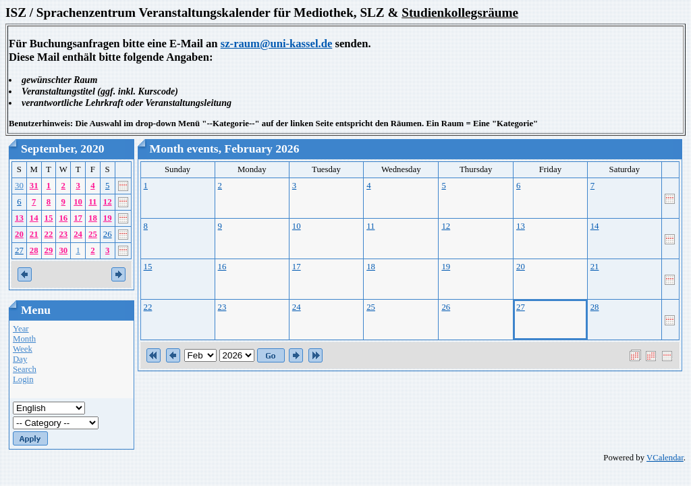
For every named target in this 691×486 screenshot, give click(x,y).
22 (49, 234)
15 (49, 218)
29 (49, 250)
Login (23, 379)
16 (63, 218)
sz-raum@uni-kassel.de (277, 43)
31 (34, 185)
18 (92, 218)
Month (24, 339)
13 (19, 218)
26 (107, 234)
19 (107, 218)
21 (34, 234)
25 (92, 234)
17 (78, 218)
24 (78, 234)
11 (92, 202)
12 (107, 202)
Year (21, 328)
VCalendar (665, 457)
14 (34, 218)
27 (19, 250)
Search (24, 369)
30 (19, 185)
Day (20, 359)
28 (34, 250)
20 (19, 234)
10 (78, 202)
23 (63, 234)
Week (22, 349)
